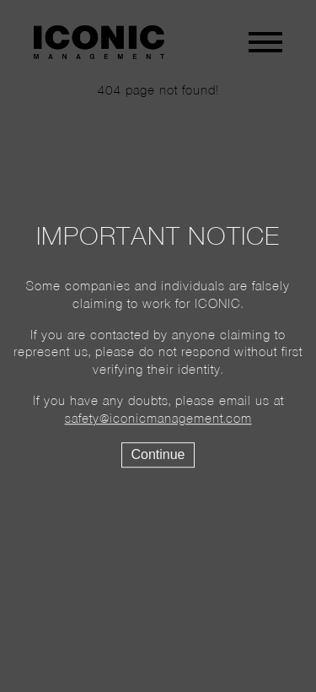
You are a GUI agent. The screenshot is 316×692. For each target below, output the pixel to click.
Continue (158, 454)
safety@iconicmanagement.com (158, 419)
